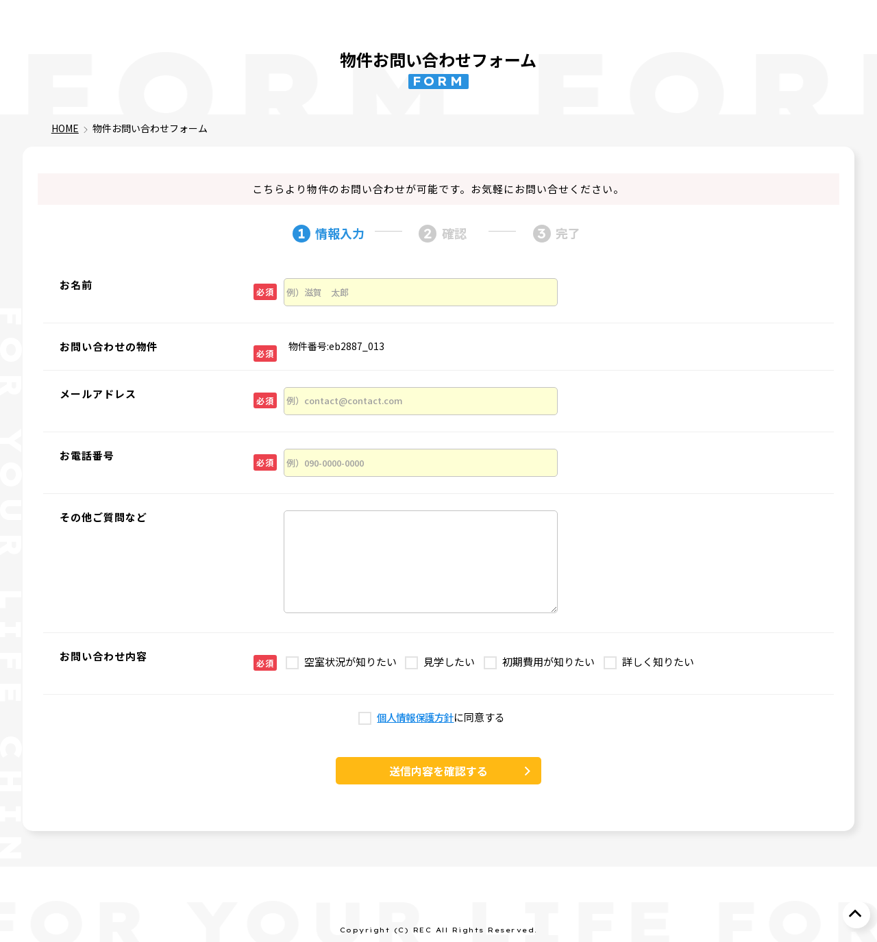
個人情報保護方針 (415, 717)
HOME (65, 128)
